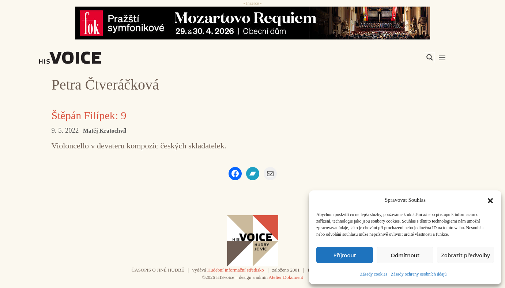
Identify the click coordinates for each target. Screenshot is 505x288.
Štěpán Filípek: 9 (89, 115)
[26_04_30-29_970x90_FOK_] (252, 23)
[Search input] (395, 57)
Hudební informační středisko (235, 270)
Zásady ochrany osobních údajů (418, 274)
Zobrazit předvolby (465, 255)
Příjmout (344, 255)
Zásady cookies (373, 274)
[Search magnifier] (430, 57)
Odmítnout (405, 255)
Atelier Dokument (286, 277)
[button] (490, 200)
